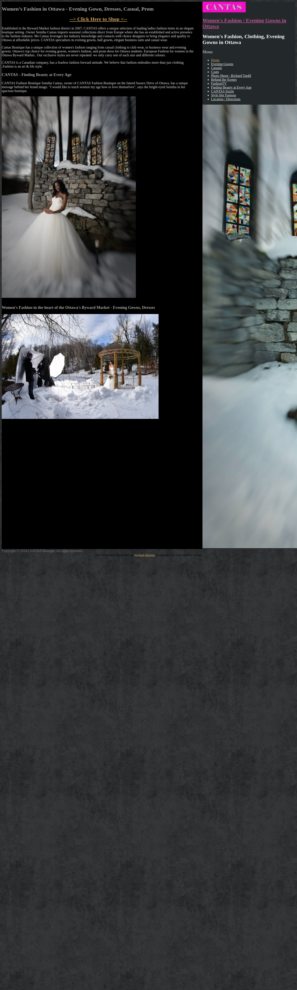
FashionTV (219, 83)
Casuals (216, 68)
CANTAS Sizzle (222, 91)
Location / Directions (226, 99)
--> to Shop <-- (98, 19)
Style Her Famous (223, 95)
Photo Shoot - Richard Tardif (231, 76)
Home (215, 60)
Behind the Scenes (224, 79)
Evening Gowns (222, 64)
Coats (215, 72)
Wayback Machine (144, 555)
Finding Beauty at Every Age (231, 87)
